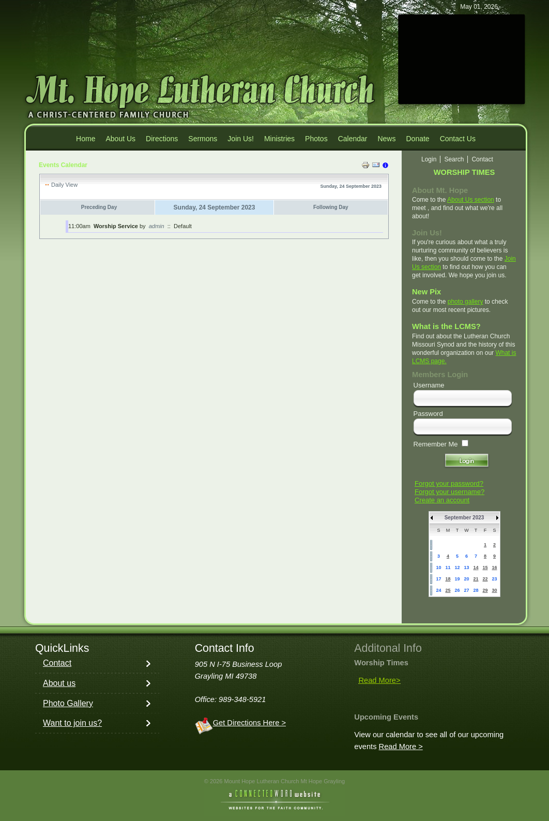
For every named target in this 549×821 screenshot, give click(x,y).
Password (428, 413)
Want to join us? (72, 723)
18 (447, 578)
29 (484, 590)
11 (447, 567)
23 (494, 578)
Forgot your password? (449, 483)
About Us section (470, 199)
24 (438, 590)
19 (457, 578)
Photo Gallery (68, 703)
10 (438, 567)
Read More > (401, 746)
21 (475, 578)
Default (183, 226)
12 (457, 567)
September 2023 (464, 517)
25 (447, 590)
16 (494, 567)
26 (457, 590)
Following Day (330, 207)
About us (59, 683)
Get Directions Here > (249, 723)
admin (156, 226)
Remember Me (436, 444)
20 (466, 578)
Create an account (442, 500)
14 (475, 567)
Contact (57, 663)
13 (466, 567)
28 (475, 590)
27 (466, 590)
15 (484, 567)
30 (494, 590)
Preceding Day (99, 207)
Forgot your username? (449, 492)
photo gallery (465, 301)
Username (429, 385)
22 (484, 578)
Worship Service (116, 226)
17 (438, 578)
